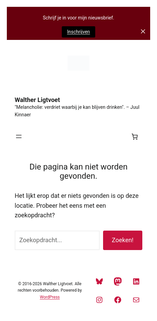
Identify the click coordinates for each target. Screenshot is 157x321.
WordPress (50, 297)
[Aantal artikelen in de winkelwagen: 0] (134, 136)
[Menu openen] (19, 136)
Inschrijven (78, 31)
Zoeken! (122, 240)
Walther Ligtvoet (37, 99)
